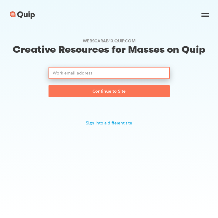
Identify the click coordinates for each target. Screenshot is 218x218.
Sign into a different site (109, 123)
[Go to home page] (22, 15)
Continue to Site (109, 91)
